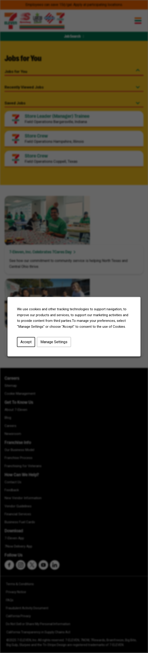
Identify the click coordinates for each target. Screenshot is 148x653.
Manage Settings (53, 342)
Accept (26, 342)
